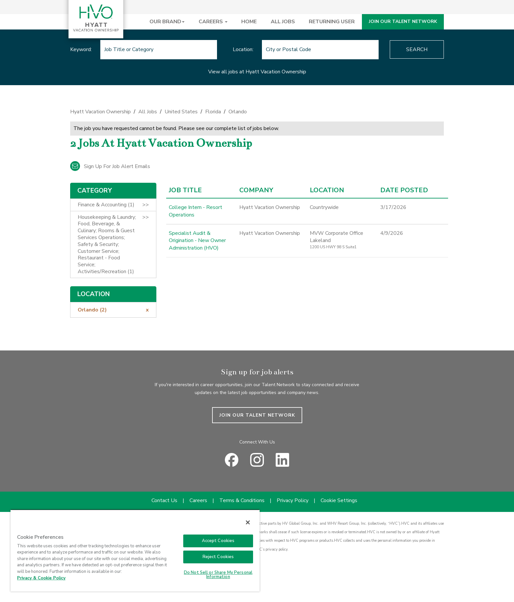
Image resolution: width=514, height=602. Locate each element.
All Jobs (147, 111)
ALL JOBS (283, 21)
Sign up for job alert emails (110, 166)
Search (416, 49)
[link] (257, 113)
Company (256, 190)
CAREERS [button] (213, 21)
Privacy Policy (292, 500)
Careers (198, 500)
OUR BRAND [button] (167, 21)
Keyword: (81, 49)
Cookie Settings (339, 500)
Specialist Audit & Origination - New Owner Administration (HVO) (197, 241)
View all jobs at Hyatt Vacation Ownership (257, 71)
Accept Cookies (218, 541)
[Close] (248, 522)
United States (181, 111)
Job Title (185, 190)
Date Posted (404, 190)
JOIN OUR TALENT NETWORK (403, 21)
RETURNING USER (332, 21)
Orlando (237, 111)
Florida (213, 111)
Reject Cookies (218, 557)
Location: (243, 49)
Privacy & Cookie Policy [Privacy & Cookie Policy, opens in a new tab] (41, 578)
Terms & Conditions (242, 500)
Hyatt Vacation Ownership (100, 111)
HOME (249, 21)
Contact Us (164, 500)
